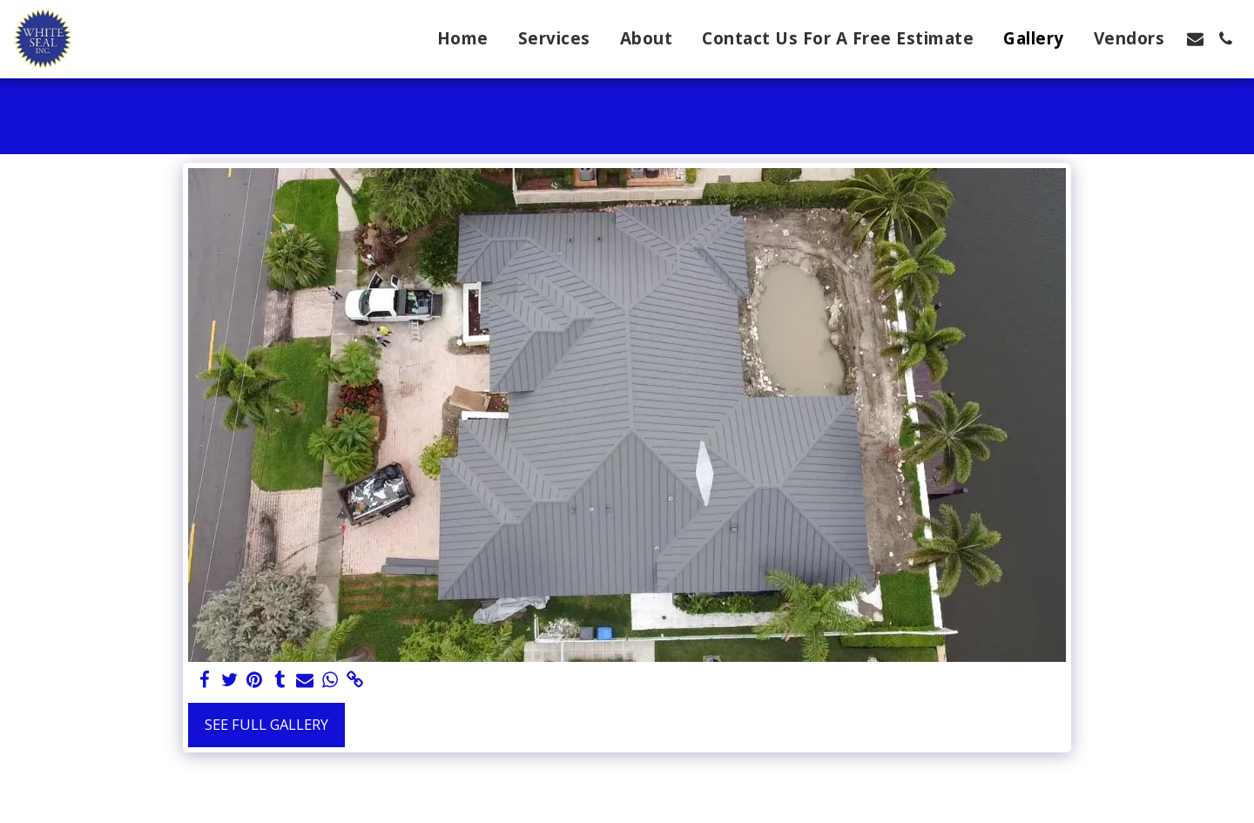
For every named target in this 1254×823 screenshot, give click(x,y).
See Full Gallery (266, 724)
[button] (1195, 38)
